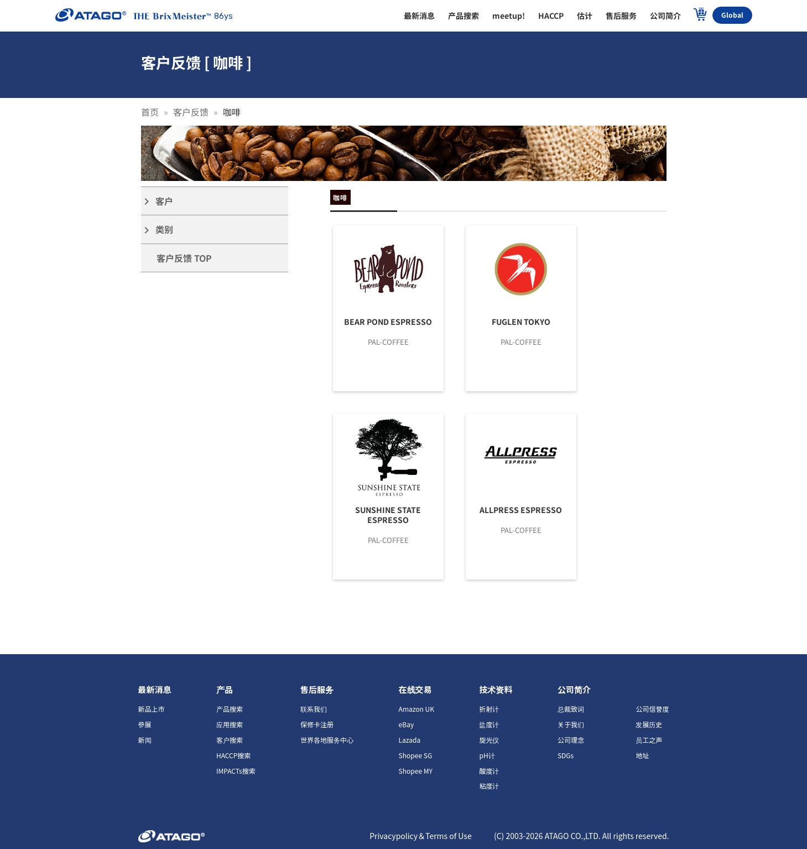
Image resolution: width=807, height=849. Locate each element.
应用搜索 (229, 724)
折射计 (489, 708)
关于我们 (571, 724)
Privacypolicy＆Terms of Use (420, 835)
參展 (145, 724)
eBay (406, 724)
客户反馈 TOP (184, 258)
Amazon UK (416, 708)
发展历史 (649, 724)
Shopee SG (416, 755)
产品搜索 (229, 708)
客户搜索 (229, 739)
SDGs (566, 755)
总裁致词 (571, 708)
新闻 (145, 739)
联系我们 (313, 708)
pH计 (486, 755)
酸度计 (489, 770)
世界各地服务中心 (326, 739)
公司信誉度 (652, 708)
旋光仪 (489, 739)
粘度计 (489, 785)
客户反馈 (191, 111)
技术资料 (495, 689)
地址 (642, 755)
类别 (157, 229)
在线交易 (415, 689)
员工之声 (649, 739)
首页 (150, 111)
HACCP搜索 (233, 755)
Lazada (410, 739)
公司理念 (571, 739)
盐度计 (489, 724)
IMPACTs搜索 (236, 770)
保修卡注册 (317, 724)
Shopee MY (416, 770)
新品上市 (151, 708)
